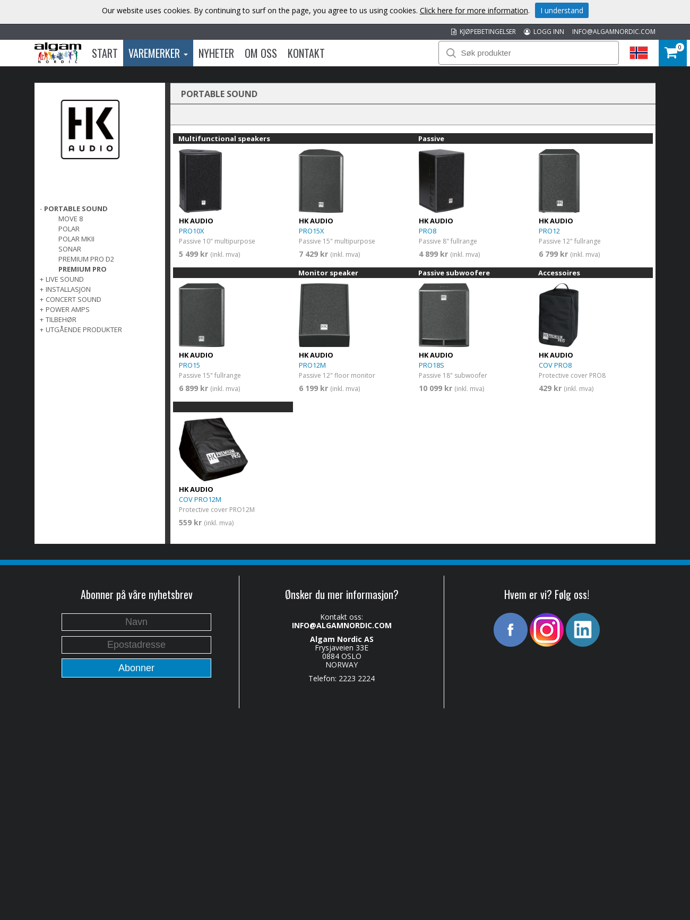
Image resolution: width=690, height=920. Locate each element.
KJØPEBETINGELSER (483, 31)
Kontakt (306, 53)
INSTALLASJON (68, 289)
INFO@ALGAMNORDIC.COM (614, 31)
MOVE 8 (70, 218)
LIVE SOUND (65, 279)
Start (105, 53)
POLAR (69, 228)
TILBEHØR (61, 319)
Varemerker (158, 53)
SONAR (69, 249)
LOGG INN (544, 31)
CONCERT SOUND (73, 299)
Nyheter (216, 53)
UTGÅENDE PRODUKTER (84, 329)
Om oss (261, 53)
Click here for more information (474, 10)
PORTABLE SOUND (76, 208)
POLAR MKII (76, 239)
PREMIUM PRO (82, 269)
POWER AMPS (68, 309)
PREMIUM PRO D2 (86, 259)
